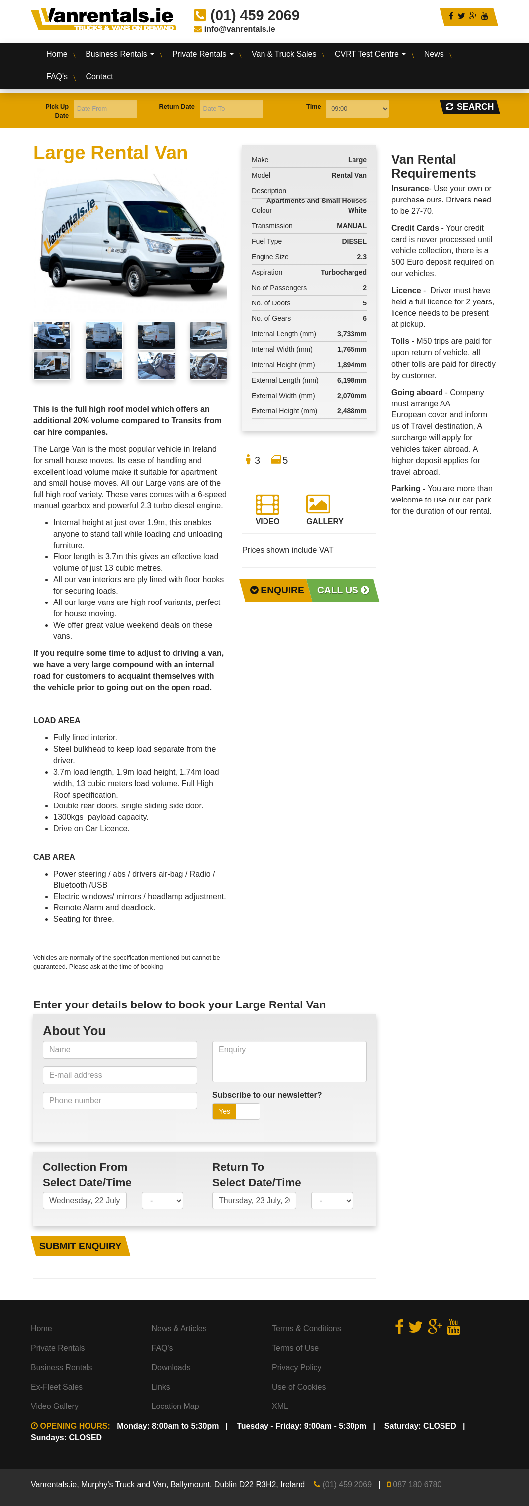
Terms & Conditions (306, 1328)
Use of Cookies (299, 1387)
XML (280, 1406)
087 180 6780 (417, 1484)
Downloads (171, 1367)
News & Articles (179, 1328)
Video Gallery (55, 1406)
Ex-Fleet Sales (57, 1387)
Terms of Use (295, 1348)
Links (161, 1387)
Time (313, 106)
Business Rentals (120, 54)
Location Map (175, 1406)
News (434, 54)
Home (57, 54)
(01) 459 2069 (347, 1484)
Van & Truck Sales (284, 54)
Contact (99, 76)
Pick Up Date (57, 111)
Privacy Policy (297, 1367)
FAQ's (57, 76)
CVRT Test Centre (370, 54)
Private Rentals (203, 54)
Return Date (177, 106)
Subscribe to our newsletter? (267, 1095)
